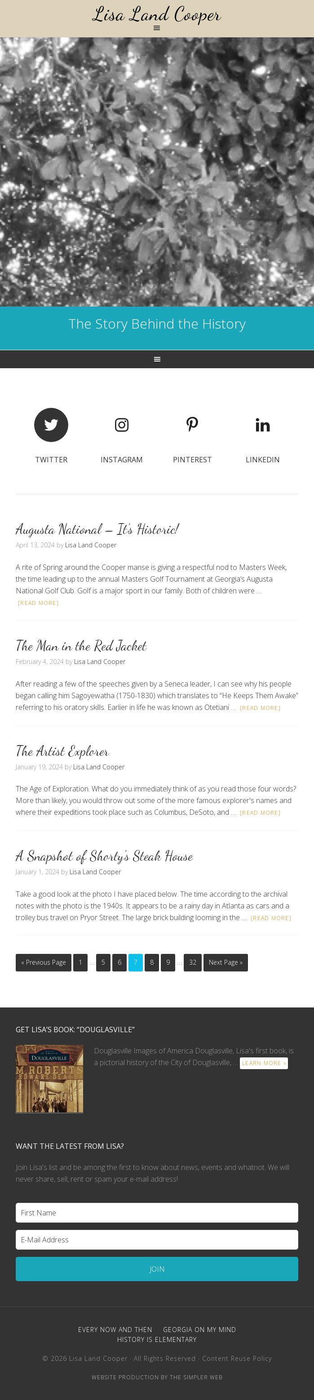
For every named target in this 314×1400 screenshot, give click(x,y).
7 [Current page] (135, 962)
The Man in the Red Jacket (81, 645)
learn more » (264, 1063)
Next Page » (226, 962)
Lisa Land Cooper (157, 13)
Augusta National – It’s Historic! (97, 529)
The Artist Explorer (62, 751)
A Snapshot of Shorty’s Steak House (104, 856)
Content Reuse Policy (237, 1358)
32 (192, 962)
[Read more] (38, 603)
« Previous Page (43, 962)
